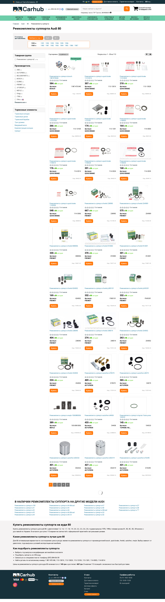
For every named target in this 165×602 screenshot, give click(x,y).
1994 (57, 43)
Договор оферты (90, 589)
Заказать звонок (56, 584)
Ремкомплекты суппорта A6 (59, 513)
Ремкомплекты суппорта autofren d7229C (135, 461)
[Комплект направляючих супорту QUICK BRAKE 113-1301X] (100, 66)
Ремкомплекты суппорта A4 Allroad (62, 508)
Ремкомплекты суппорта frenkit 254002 (134, 333)
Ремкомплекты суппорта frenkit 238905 (99, 204)
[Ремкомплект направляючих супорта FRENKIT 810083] (100, 237)
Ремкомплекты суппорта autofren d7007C (100, 375)
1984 (61, 45)
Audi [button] (48, 38)
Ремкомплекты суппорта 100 (25, 508)
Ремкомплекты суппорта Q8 (129, 511)
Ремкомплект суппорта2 (26, 59)
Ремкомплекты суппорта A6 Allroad (62, 515)
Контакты (139, 2)
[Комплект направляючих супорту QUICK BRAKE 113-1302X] (135, 66)
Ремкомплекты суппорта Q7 (129, 508)
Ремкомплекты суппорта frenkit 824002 (64, 290)
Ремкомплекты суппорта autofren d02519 (100, 461)
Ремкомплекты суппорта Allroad (95, 513)
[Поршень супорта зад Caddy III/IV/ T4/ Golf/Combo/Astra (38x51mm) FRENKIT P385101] (100, 280)
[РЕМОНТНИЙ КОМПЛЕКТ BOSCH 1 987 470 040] (65, 66)
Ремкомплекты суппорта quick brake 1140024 (98, 162)
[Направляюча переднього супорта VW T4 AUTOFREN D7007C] (100, 365)
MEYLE (19, 90)
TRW (18, 96)
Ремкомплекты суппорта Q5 (94, 518)
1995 (61, 43)
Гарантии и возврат (91, 586)
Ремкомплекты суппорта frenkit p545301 (134, 290)
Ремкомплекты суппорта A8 (94, 511)
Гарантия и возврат (127, 2)
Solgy (18, 93)
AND (18, 70)
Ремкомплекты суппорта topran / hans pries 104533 (133, 419)
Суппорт (18, 131)
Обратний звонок (72, 9)
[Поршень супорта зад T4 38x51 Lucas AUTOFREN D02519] (100, 451)
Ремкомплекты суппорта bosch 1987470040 (61, 77)
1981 (47, 45)
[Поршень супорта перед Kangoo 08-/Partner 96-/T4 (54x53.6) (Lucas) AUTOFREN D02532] (65, 451)
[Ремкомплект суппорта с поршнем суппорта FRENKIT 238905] (100, 194)
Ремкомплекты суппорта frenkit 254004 (64, 375)
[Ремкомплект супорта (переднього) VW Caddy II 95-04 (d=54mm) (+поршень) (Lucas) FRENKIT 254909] (135, 194)
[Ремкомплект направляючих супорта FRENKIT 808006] (65, 237)
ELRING (19, 82)
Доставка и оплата (111, 2)
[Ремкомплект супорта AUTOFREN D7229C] (135, 451)
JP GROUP (20, 87)
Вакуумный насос (21, 125)
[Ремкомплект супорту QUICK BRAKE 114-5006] (65, 194)
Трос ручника (19, 122)
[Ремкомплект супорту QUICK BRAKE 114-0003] (135, 109)
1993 (52, 43)
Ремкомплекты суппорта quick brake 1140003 (133, 120)
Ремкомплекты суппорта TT (129, 513)
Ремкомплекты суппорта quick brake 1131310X (63, 120)
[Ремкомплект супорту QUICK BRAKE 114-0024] (100, 152)
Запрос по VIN (97, 2)
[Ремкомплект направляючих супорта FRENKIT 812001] (135, 237)
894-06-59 (52, 9)
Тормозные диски (21, 117)
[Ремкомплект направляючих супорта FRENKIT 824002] (65, 280)
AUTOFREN (21, 73)
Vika (19, 99)
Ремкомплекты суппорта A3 (25, 515)
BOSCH (19, 79)
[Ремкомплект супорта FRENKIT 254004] (65, 365)
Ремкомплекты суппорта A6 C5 (60, 518)
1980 (42, 45)
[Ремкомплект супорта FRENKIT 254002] (135, 322)
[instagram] (15, 588)
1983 (57, 45)
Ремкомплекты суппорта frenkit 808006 (64, 247)
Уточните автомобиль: (20, 37)
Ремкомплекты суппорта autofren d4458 (99, 418)
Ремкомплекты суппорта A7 (94, 508)
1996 (66, 43)
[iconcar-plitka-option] (147, 54)
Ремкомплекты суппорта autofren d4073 (134, 375)
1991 (42, 43)
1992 (47, 43)
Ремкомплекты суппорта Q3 (94, 515)
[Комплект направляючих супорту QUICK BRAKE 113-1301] (100, 109)
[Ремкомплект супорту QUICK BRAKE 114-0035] (135, 151)
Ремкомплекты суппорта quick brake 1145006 (63, 205)
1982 (52, 45)
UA (88, 2)
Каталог (87, 592)
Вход (147, 2)
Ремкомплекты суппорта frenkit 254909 (134, 204)
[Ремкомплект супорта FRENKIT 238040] (65, 322)
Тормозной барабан (22, 119)
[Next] (68, 488)
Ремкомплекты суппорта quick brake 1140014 (63, 162)
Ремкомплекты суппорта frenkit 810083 (99, 247)
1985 (66, 45)
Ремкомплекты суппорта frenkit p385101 (99, 290)
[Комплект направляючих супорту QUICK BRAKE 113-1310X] (65, 109)
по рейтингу (63, 54)
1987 (76, 45)
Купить (54, 94)
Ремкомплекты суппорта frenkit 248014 (99, 333)
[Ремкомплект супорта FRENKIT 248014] (100, 322)
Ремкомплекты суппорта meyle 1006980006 (61, 419)
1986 (71, 45)
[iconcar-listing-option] (150, 54)
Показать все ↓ (21, 102)
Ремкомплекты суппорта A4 (25, 518)
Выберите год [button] (35, 38)
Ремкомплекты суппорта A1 (25, 511)
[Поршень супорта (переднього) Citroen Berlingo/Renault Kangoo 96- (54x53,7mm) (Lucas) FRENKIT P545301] (135, 280)
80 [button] (56, 38)
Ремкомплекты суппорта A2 (25, 513)
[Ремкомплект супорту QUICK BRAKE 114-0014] (65, 152)
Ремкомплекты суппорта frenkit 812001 (134, 247)
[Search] (126, 8)
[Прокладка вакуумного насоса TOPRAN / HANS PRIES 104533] (135, 408)
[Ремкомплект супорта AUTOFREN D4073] (135, 365)
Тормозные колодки (22, 114)
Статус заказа (91, 597)
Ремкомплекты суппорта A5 (59, 511)
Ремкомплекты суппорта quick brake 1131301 (98, 120)
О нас (86, 594)
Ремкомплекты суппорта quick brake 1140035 (133, 162)
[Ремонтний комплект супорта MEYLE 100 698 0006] (65, 408)
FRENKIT (20, 84)
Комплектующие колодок (24, 128)
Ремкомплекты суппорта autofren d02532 (64, 461)
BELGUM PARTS (22, 76)
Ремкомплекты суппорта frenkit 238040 (64, 333)
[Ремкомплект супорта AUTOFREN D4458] (100, 408)
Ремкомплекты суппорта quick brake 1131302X (133, 77)
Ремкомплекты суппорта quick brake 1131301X (98, 77)
